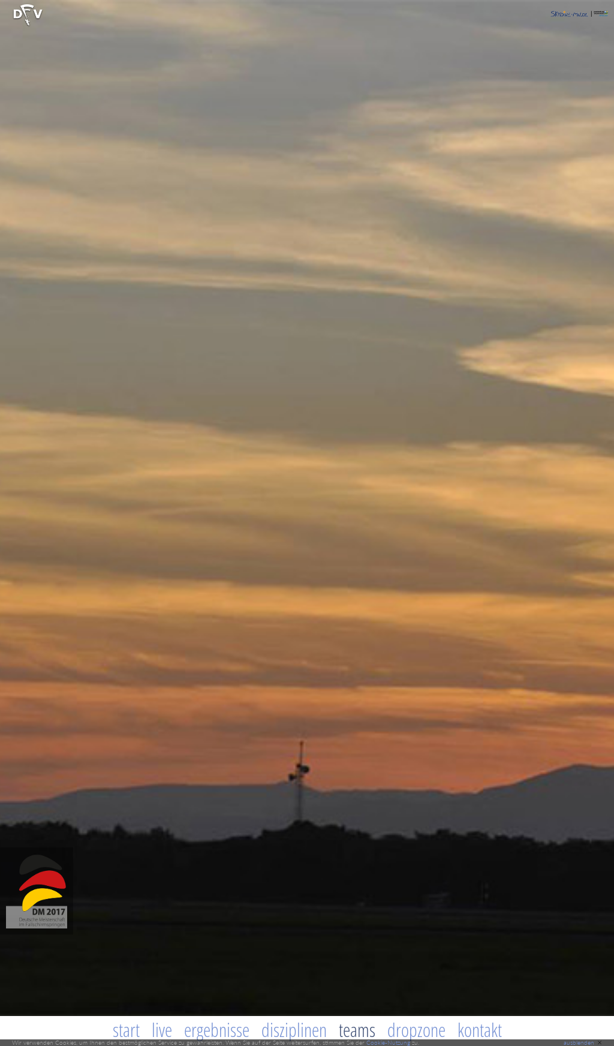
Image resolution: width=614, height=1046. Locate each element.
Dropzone (416, 1029)
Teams (357, 1029)
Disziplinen (294, 1029)
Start (126, 1029)
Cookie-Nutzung (388, 1042)
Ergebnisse (216, 1029)
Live (162, 1029)
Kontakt (480, 1029)
